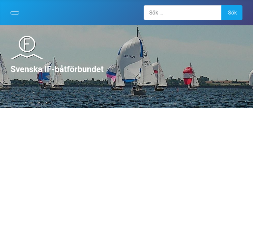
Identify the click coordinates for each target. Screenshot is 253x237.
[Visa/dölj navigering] (15, 12)
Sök (232, 13)
